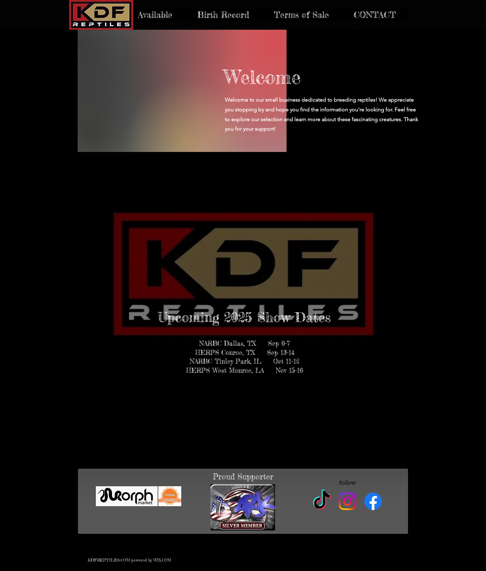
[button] (223, 14)
